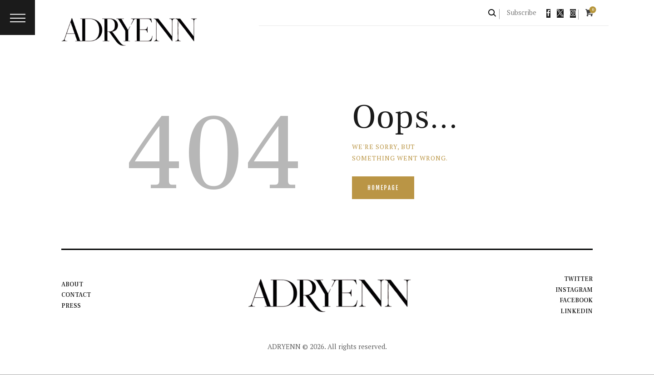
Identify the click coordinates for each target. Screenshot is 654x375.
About (72, 284)
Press (71, 306)
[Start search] (492, 13)
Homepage (383, 187)
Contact (76, 295)
